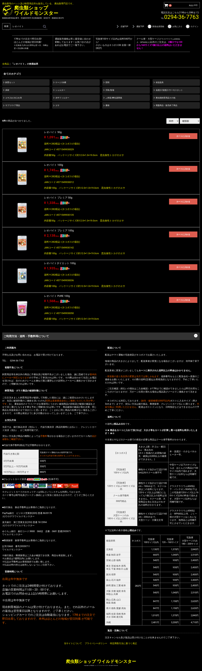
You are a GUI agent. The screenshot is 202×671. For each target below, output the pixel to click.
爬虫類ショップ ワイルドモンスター (101, 661)
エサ (57, 105)
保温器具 (160, 82)
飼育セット (10, 82)
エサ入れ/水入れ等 (13, 98)
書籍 (107, 105)
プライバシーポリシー (96, 643)
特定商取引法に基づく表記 (123, 643)
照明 (107, 82)
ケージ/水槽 (60, 82)
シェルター (60, 90)
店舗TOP (122, 26)
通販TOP (137, 26)
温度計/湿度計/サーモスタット (169, 90)
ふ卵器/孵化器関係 (113, 98)
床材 (7, 90)
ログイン (192, 26)
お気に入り (174, 26)
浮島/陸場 (109, 90)
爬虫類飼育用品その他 (165, 98)
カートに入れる (183, 136)
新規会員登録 (155, 26)
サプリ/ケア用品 (12, 105)
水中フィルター (62, 98)
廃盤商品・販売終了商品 (166, 105)
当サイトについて (73, 643)
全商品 (5, 64)
